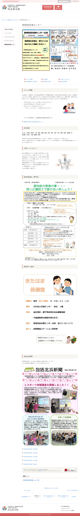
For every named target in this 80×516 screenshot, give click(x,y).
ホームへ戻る (27, 490)
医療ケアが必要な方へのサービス (60, 14)
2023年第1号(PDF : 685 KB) (30, 464)
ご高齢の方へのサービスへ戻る (51, 488)
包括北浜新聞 (63, 81)
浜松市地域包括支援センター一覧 (31, 480)
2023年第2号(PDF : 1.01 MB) (30, 460)
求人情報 (74, 14)
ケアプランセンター (9, 40)
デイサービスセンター (9, 37)
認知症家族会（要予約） (32, 81)
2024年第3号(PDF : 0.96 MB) (30, 449)
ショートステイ (8, 33)
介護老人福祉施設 (8, 29)
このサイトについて (66, 508)
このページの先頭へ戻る (72, 490)
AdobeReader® (41, 469)
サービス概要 (29, 79)
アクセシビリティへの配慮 (67, 510)
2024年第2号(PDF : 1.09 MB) (30, 452)
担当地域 (45, 79)
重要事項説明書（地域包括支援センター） (34, 121)
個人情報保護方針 (65, 506)
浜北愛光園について (9, 14)
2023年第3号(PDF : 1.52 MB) (30, 456)
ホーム (3, 19)
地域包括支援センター (9, 44)
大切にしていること (65, 79)
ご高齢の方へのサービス (24, 14)
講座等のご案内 (47, 81)
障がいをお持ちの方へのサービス (40, 14)
